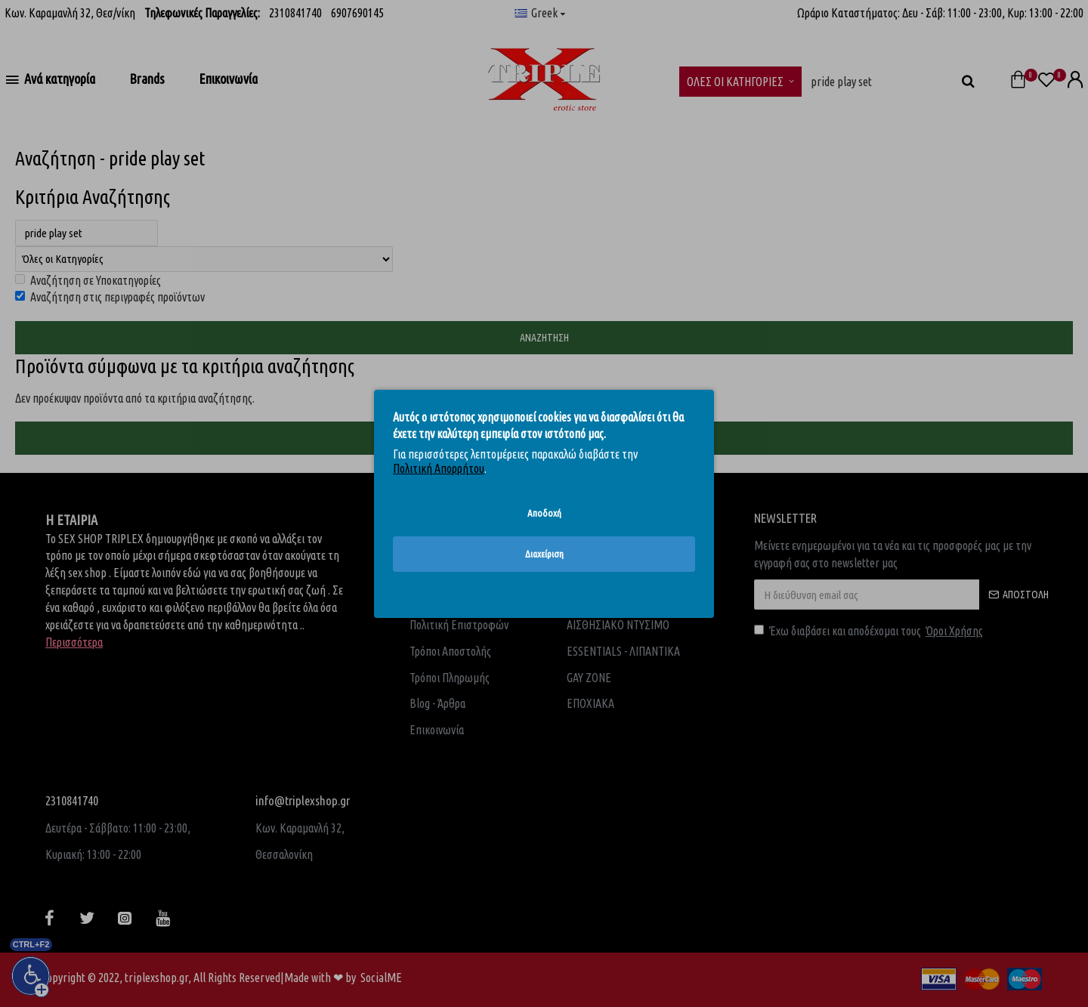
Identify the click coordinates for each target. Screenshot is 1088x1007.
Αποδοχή (544, 512)
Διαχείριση (544, 553)
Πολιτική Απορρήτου (438, 468)
